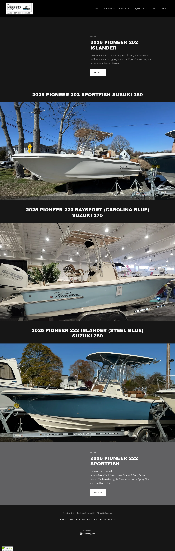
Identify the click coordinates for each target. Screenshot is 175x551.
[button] (109, 16)
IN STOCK (98, 72)
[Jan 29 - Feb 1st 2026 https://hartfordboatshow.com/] (87, 3)
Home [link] (98, 16)
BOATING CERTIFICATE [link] (104, 519)
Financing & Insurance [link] (80, 519)
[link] (20, 15)
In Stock (98, 492)
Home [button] (63, 519)
